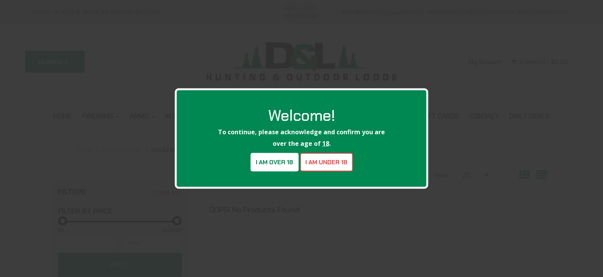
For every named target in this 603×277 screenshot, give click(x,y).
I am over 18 (274, 162)
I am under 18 (326, 162)
